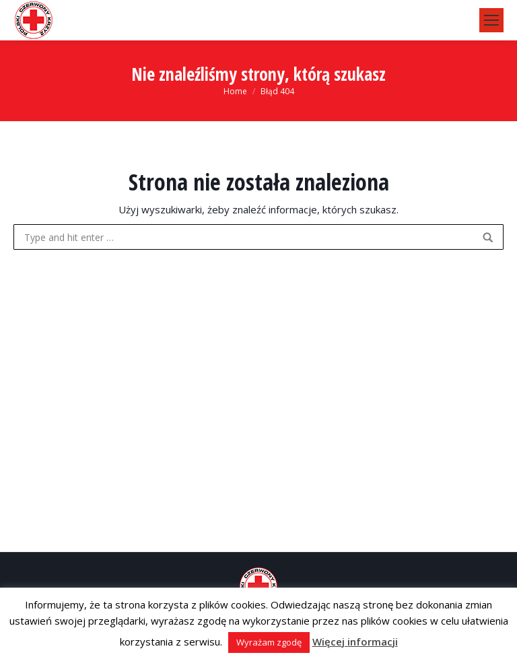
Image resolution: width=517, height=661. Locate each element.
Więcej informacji (355, 641)
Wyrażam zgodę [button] (269, 642)
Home (235, 91)
